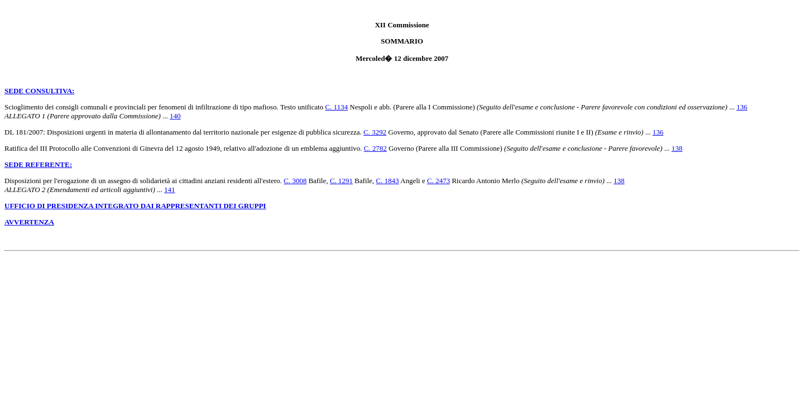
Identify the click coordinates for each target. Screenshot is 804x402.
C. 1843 (387, 180)
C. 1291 (341, 180)
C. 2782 (375, 148)
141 (169, 189)
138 (677, 148)
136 (742, 107)
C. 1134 (336, 107)
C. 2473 (438, 180)
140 (175, 116)
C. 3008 (295, 180)
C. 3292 (374, 132)
